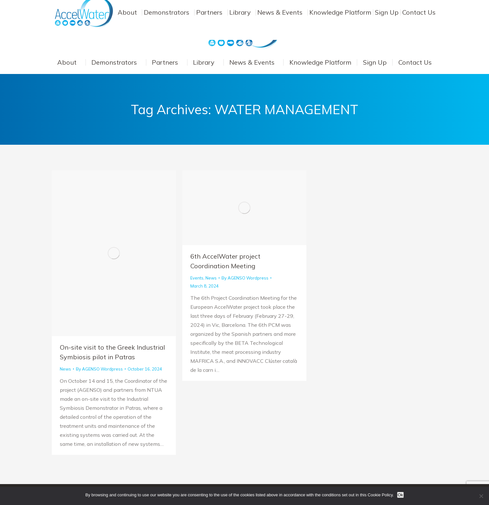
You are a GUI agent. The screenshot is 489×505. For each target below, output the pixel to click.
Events (197, 277)
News (65, 369)
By (99, 369)
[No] (481, 496)
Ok (400, 494)
